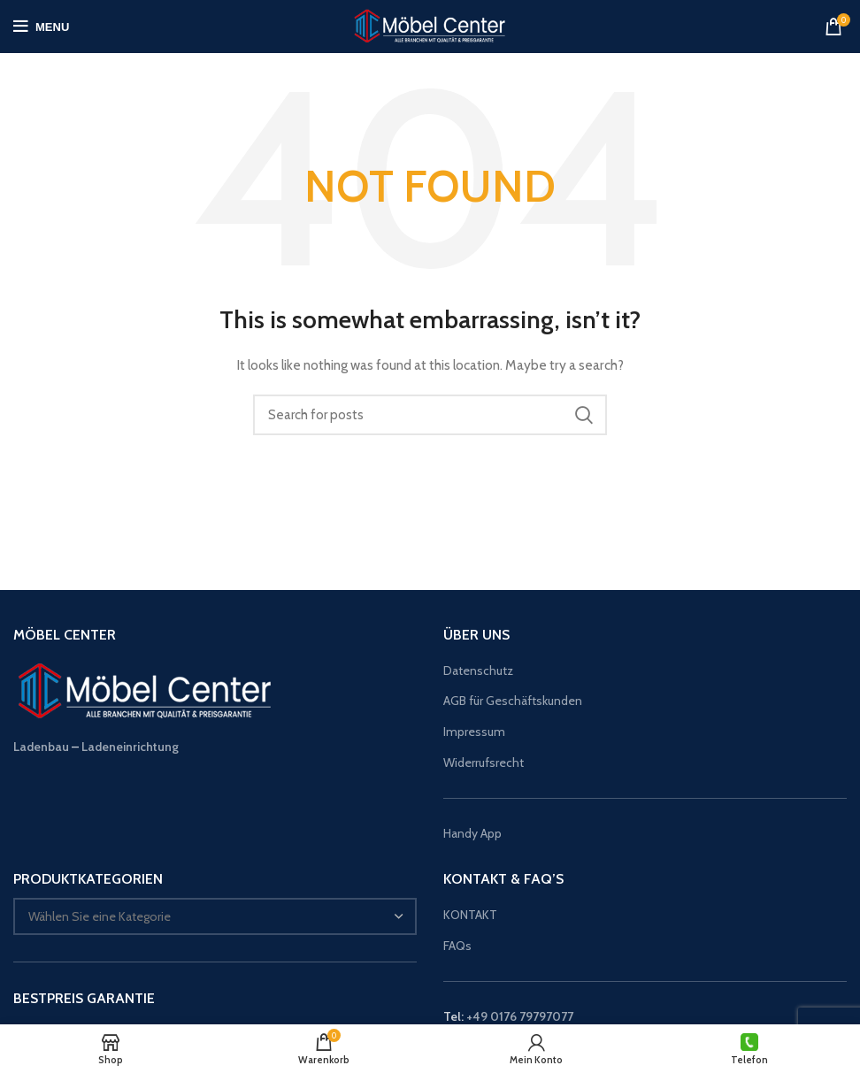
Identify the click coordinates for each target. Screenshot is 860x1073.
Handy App (473, 833)
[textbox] (99, 916)
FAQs (457, 946)
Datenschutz (478, 670)
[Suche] (430, 415)
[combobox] (215, 916)
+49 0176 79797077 (519, 1016)
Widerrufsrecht (483, 762)
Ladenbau (41, 747)
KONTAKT (470, 915)
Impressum (474, 732)
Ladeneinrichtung (130, 747)
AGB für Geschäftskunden (512, 701)
